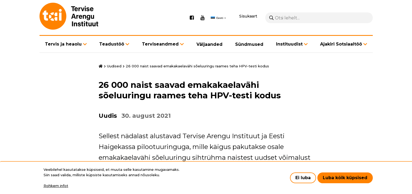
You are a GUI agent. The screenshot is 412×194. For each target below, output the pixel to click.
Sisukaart (248, 16)
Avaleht (101, 66)
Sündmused (249, 44)
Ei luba (303, 177)
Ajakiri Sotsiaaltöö (341, 44)
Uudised (114, 66)
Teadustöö (111, 44)
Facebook (192, 18)
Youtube (203, 18)
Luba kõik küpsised (345, 177)
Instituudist (289, 44)
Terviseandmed (160, 44)
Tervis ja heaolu (63, 44)
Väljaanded (209, 44)
